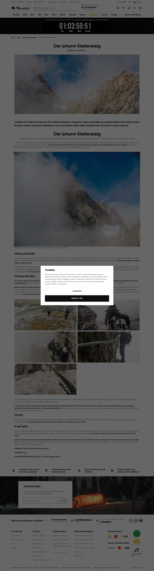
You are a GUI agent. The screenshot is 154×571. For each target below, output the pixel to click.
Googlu (67, 279)
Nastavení (77, 291)
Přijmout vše (77, 298)
